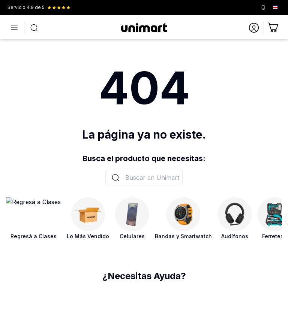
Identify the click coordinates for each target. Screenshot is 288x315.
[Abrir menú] (14, 27)
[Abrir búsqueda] (34, 27)
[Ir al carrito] (274, 27)
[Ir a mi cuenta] (254, 27)
